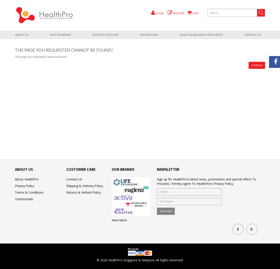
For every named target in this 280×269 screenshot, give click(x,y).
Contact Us (252, 35)
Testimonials (24, 199)
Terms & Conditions (29, 192)
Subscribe (166, 211)
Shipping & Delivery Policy (84, 186)
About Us (22, 35)
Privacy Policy (24, 186)
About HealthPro (27, 179)
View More (119, 220)
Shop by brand (60, 35)
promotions (149, 35)
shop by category (105, 35)
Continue (256, 65)
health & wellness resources (201, 35)
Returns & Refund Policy (83, 192)
